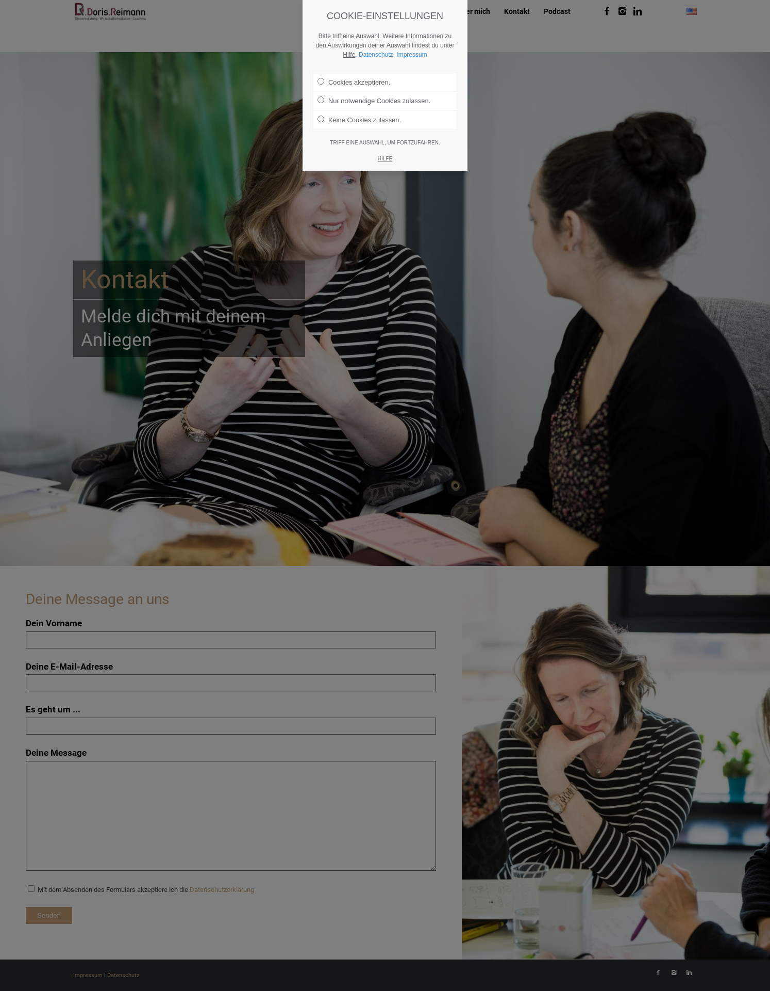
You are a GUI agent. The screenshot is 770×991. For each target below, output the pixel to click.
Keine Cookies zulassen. (359, 120)
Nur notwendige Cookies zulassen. (373, 100)
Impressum (411, 54)
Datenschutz (376, 54)
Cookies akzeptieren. (353, 82)
